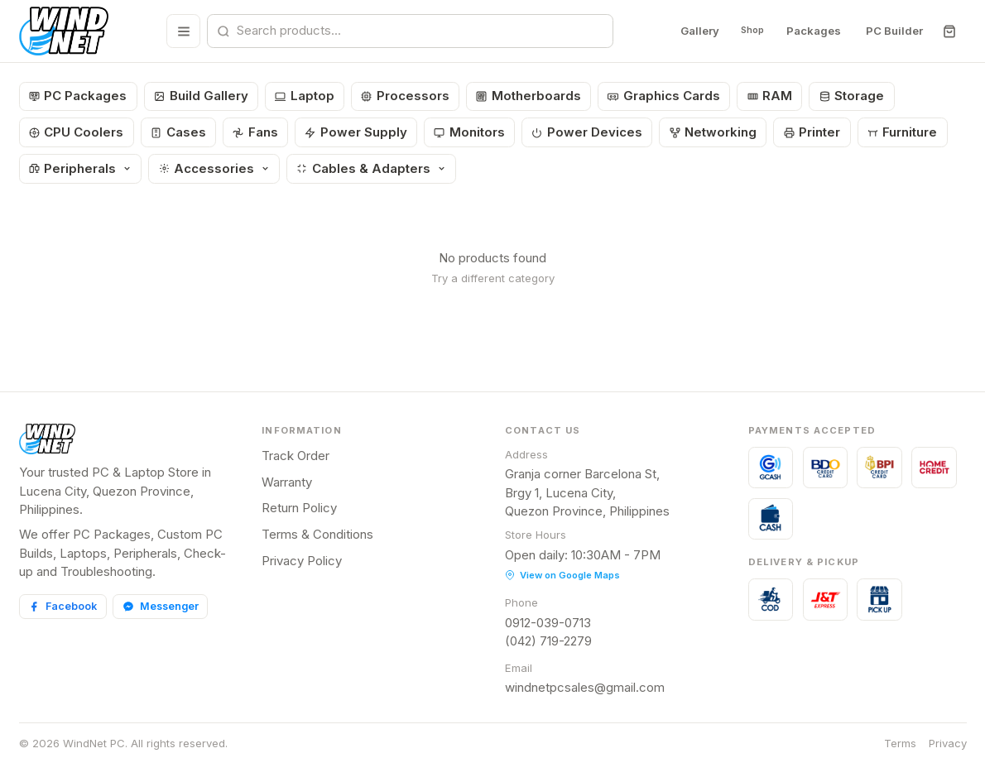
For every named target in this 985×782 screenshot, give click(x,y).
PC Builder (893, 30)
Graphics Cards (664, 95)
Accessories (214, 168)
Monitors (469, 132)
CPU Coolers (76, 132)
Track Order (295, 455)
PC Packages (78, 95)
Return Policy (299, 508)
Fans (255, 132)
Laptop (304, 95)
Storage (852, 95)
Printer (812, 132)
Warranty (287, 482)
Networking (713, 132)
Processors (405, 95)
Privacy (948, 743)
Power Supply (356, 132)
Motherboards (528, 95)
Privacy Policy (302, 561)
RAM (770, 95)
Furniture (902, 132)
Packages (813, 30)
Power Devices (586, 132)
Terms (900, 743)
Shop (747, 30)
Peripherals (80, 168)
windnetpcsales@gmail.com (585, 687)
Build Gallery (201, 95)
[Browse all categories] (178, 31)
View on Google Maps (562, 575)
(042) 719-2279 (548, 641)
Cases (178, 132)
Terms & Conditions (317, 534)
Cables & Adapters (370, 168)
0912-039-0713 (548, 623)
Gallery (688, 30)
